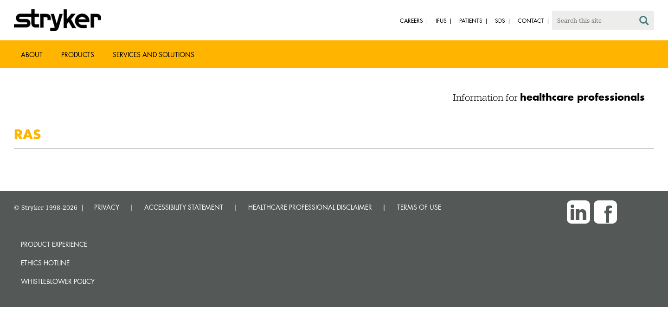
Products (77, 54)
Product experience (54, 244)
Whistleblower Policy (58, 281)
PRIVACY (106, 207)
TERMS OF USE (419, 207)
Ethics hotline (45, 262)
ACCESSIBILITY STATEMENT (183, 207)
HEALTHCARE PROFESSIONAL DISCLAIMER (310, 207)
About (32, 54)
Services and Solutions (153, 54)
